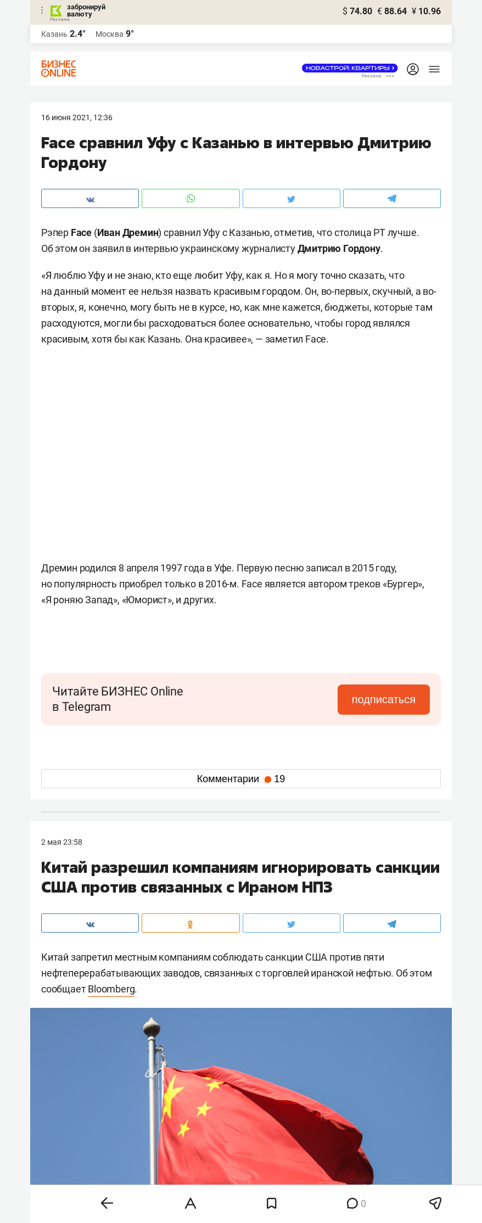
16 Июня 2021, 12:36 (77, 117)
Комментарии (241, 778)
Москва (110, 34)
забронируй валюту (86, 10)
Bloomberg (111, 989)
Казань (54, 34)
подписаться (384, 699)
